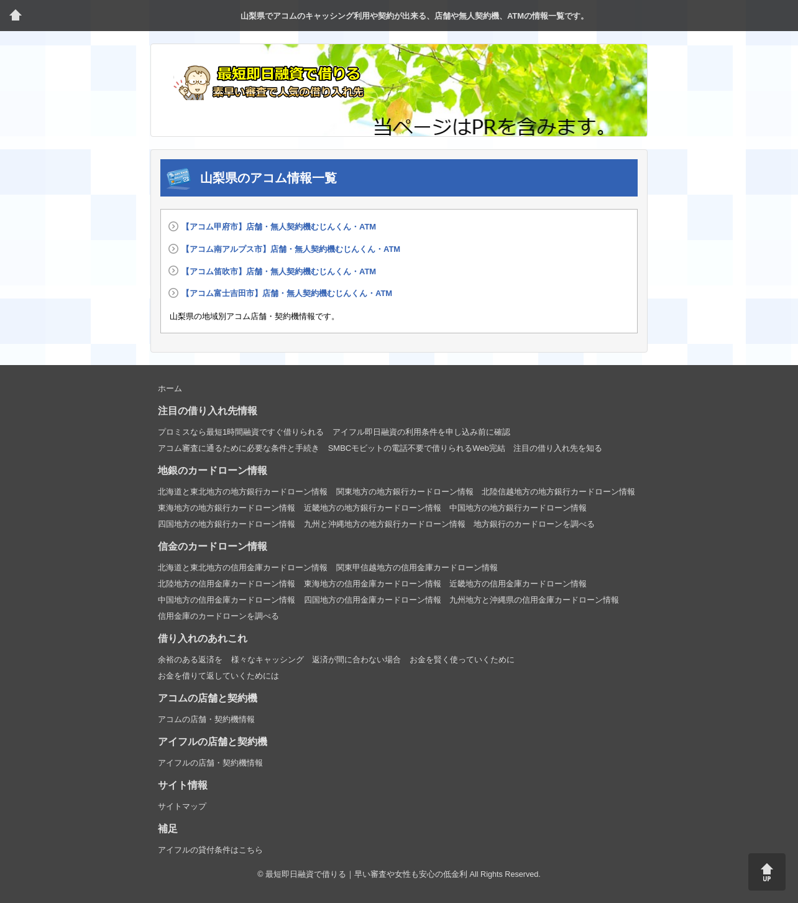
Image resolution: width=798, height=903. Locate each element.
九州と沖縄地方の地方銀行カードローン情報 (385, 524)
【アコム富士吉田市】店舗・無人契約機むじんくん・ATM (286, 293)
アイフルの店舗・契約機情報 (210, 762)
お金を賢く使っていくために (462, 659)
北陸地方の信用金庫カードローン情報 (226, 583)
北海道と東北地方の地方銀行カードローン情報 (243, 491)
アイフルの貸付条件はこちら (210, 849)
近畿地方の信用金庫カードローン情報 (518, 583)
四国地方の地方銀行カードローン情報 (226, 524)
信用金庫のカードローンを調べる (218, 616)
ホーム (170, 388)
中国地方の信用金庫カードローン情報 (226, 599)
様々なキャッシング (267, 659)
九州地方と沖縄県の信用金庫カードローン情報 (534, 599)
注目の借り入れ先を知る (557, 448)
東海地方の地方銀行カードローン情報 (226, 507)
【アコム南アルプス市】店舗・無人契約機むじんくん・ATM (290, 249)
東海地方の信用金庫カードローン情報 (372, 583)
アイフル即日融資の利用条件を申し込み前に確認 (421, 432)
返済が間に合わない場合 (356, 659)
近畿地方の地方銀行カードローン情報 (372, 507)
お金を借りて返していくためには (218, 675)
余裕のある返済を (190, 659)
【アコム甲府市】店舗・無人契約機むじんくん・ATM (278, 226)
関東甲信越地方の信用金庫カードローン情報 (417, 567)
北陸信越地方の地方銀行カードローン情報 (558, 491)
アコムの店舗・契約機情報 (206, 719)
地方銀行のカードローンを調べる (534, 524)
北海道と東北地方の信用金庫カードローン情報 (243, 567)
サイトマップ (182, 806)
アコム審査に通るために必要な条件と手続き (238, 448)
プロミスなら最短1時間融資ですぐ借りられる (241, 432)
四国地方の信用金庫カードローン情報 (372, 599)
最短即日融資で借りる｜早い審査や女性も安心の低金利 (366, 874)
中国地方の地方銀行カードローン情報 (518, 507)
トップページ (15, 15)
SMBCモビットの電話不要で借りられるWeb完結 (416, 448)
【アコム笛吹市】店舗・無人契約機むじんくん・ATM (278, 271)
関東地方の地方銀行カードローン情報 (405, 491)
